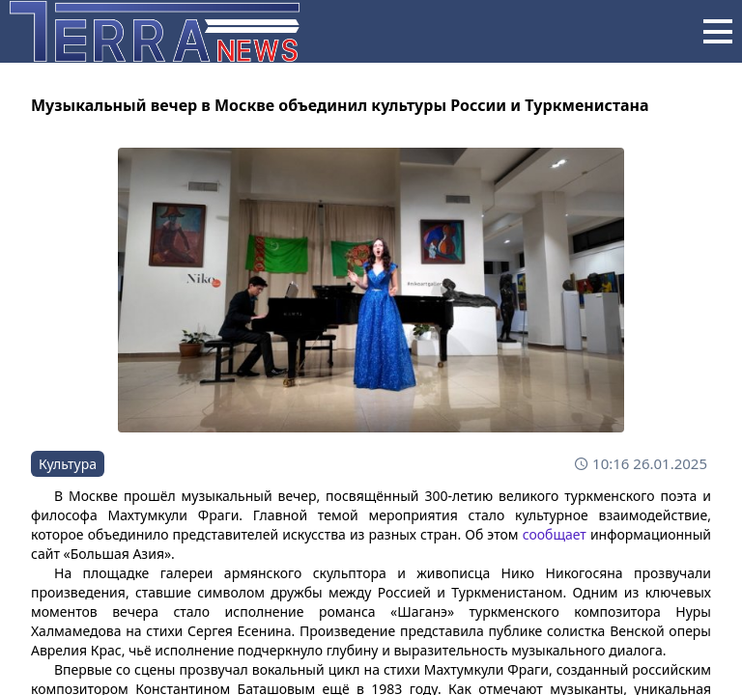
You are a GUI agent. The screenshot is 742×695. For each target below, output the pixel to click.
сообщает (554, 534)
